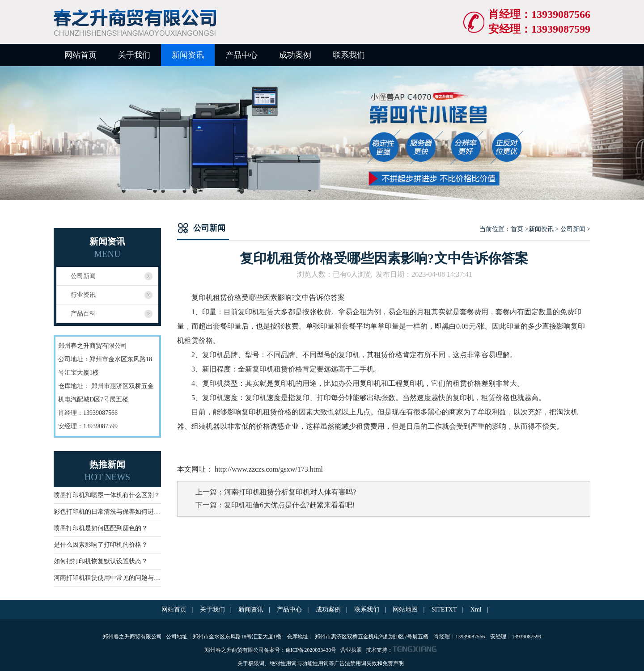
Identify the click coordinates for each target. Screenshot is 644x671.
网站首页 (80, 55)
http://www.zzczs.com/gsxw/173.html (268, 469)
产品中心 (241, 55)
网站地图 (405, 609)
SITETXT (444, 609)
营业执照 (351, 650)
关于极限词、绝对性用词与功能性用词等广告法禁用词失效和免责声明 (320, 663)
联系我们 (349, 55)
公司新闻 (83, 276)
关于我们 (134, 55)
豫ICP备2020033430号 (311, 650)
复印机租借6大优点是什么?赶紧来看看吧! (289, 505)
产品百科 (83, 313)
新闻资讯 (188, 55)
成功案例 (295, 55)
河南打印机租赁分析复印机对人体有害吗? (290, 492)
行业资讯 (83, 294)
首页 (517, 229)
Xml (476, 609)
